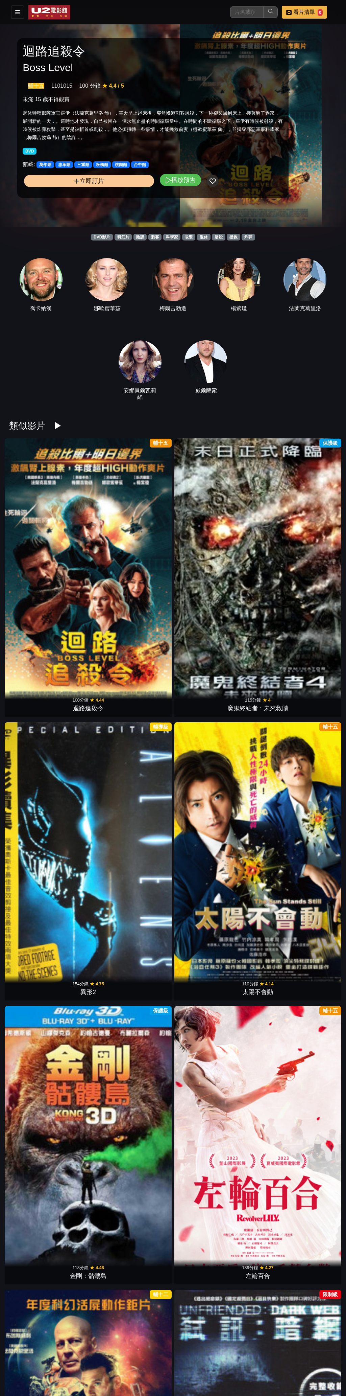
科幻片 (123, 237)
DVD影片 (102, 237)
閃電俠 (32, 1212)
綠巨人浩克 (314, 716)
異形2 (145, 518)
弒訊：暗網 (88, 617)
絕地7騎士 (201, 617)
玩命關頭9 (314, 1212)
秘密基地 (145, 1212)
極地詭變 (201, 815)
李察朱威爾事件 (145, 915)
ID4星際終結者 (32, 915)
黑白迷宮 (257, 915)
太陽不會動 (201, 518)
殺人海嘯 (257, 815)
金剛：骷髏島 (257, 518)
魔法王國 (314, 1014)
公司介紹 (198, 1370)
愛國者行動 (314, 915)
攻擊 (189, 237)
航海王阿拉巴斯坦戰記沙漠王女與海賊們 (32, 1005)
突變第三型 (314, 815)
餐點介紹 (198, 1356)
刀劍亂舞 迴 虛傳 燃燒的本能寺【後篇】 (145, 1104)
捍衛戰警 (88, 1014)
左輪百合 (314, 518)
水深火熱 (88, 915)
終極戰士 (257, 716)
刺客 (155, 237)
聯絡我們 (297, 1356)
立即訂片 (60, 197)
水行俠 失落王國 (314, 1113)
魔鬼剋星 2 (32, 815)
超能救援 (145, 617)
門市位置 (231, 1356)
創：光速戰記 (88, 716)
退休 (204, 237)
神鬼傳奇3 (201, 716)
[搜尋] (247, 12)
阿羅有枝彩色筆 (88, 1113)
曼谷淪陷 (145, 1014)
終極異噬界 (32, 617)
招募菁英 (165, 1370)
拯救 (233, 237)
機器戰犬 (88, 815)
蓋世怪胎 (201, 1113)
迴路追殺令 (32, 518)
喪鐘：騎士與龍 (145, 1311)
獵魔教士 (32, 716)
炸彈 (248, 237)
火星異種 (145, 815)
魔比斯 (201, 1212)
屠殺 (219, 237)
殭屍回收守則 (257, 1014)
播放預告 (122, 196)
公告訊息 (264, 1356)
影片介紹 (165, 1356)
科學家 (172, 237)
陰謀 (140, 237)
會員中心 (231, 1370)
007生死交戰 (257, 1212)
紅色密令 (201, 915)
